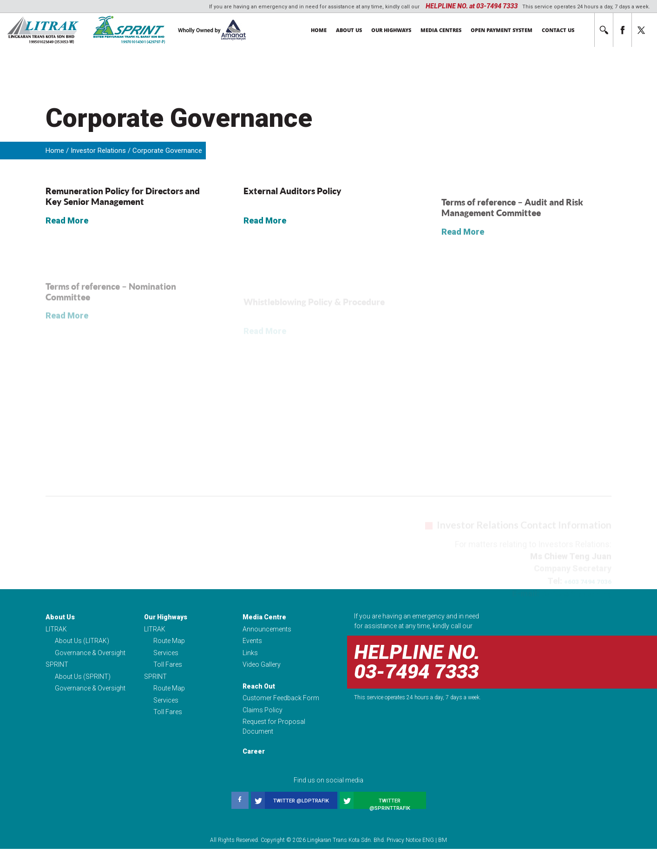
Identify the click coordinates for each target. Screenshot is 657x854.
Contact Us (558, 29)
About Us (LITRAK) (82, 641)
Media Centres (440, 29)
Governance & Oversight (90, 654)
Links (250, 654)
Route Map (169, 641)
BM (442, 845)
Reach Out (259, 689)
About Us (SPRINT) (83, 679)
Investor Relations (98, 150)
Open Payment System (501, 29)
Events (252, 641)
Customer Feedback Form (281, 701)
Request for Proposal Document (274, 731)
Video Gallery (262, 666)
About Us (349, 29)
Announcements (267, 629)
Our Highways (391, 29)
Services (165, 654)
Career (254, 756)
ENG (428, 845)
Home (319, 29)
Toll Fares (167, 666)
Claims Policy (263, 714)
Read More (67, 226)
